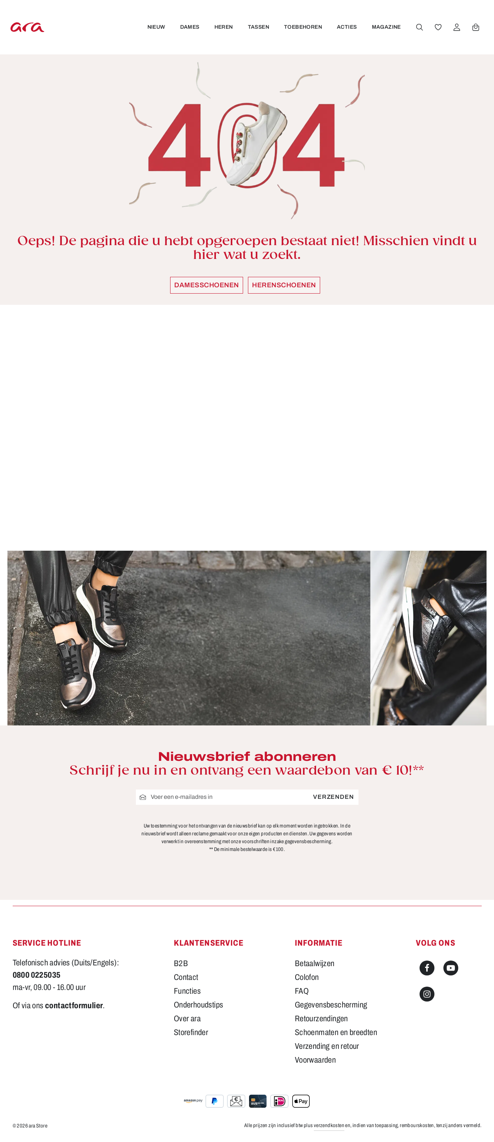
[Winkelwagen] (475, 27)
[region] (247, 428)
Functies (187, 991)
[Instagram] (427, 994)
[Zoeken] (418, 27)
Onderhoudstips (198, 1004)
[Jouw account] (456, 27)
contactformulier (74, 1005)
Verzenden (333, 797)
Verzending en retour (327, 1046)
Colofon (307, 977)
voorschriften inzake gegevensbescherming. (287, 841)
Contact (186, 977)
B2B (181, 963)
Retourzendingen (321, 1018)
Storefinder (191, 1032)
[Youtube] (450, 968)
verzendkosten (329, 1125)
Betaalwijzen (315, 963)
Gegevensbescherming (331, 1004)
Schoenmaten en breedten (336, 1032)
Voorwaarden (315, 1060)
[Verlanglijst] (437, 27)
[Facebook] (427, 968)
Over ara (187, 1018)
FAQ (302, 991)
